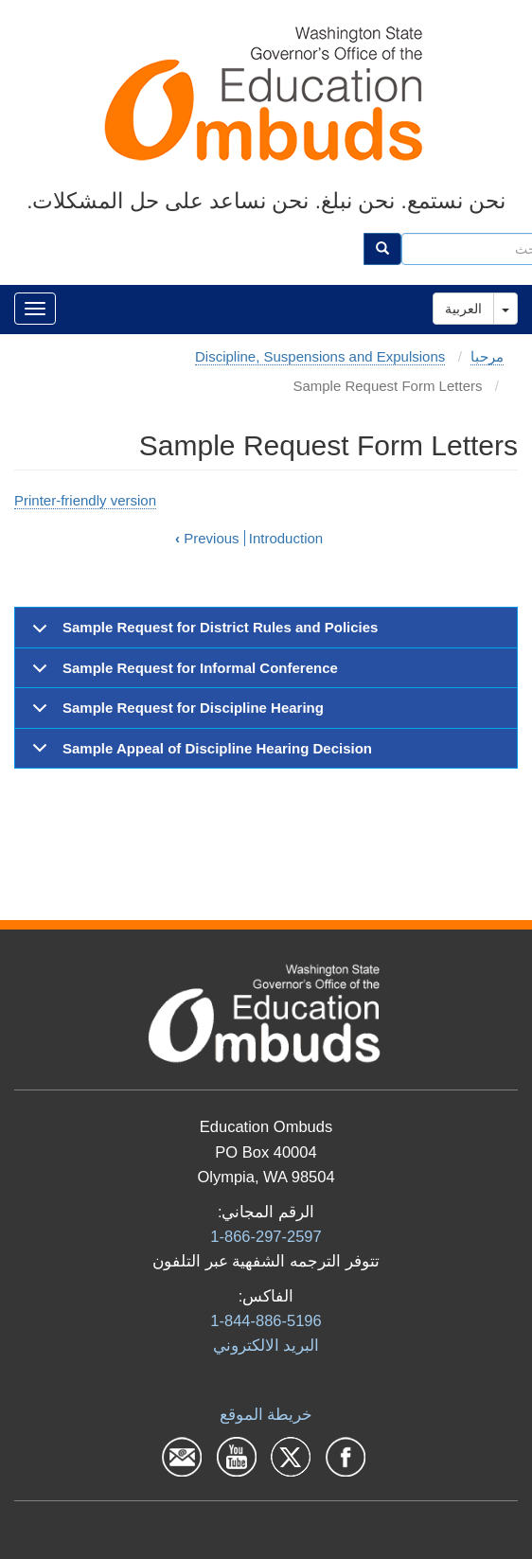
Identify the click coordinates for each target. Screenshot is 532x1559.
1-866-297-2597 (265, 1236)
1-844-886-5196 (265, 1320)
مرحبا (487, 356)
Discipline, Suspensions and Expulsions (320, 356)
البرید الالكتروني (266, 1345)
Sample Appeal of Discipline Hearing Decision (199, 754)
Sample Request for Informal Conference (182, 674)
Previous (207, 538)
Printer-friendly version (85, 500)
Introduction (286, 538)
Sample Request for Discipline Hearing (175, 714)
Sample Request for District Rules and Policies (202, 633)
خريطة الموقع (266, 1414)
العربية (463, 308)
